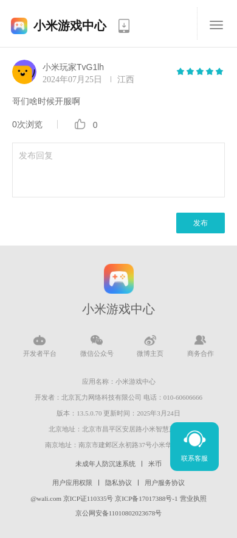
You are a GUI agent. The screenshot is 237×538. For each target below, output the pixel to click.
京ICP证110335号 (88, 498)
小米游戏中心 (69, 25)
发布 (200, 223)
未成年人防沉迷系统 (105, 463)
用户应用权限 (72, 482)
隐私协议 (118, 482)
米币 (155, 463)
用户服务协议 (165, 482)
